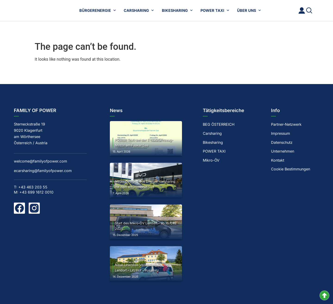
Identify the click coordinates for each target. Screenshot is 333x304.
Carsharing (212, 133)
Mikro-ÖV (211, 160)
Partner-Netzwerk (286, 124)
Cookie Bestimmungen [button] (290, 169)
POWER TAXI (214, 10)
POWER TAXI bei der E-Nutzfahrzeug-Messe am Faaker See (144, 142)
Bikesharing (213, 142)
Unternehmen (282, 151)
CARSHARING (139, 10)
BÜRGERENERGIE (97, 10)
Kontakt (277, 160)
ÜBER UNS (249, 10)
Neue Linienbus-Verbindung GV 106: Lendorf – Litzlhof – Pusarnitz (142, 267)
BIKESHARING (177, 10)
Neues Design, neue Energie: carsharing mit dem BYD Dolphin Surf (145, 184)
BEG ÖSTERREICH (218, 124)
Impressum (280, 133)
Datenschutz (282, 142)
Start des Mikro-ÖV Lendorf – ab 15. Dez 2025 (146, 226)
